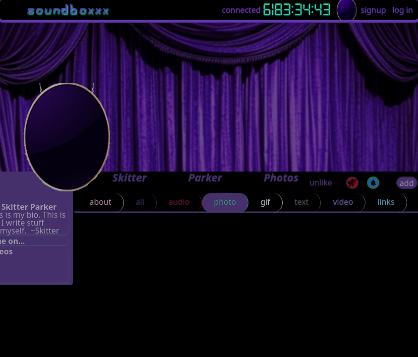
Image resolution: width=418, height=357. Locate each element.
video (343, 201)
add (407, 183)
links (385, 201)
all (140, 201)
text (302, 201)
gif (265, 201)
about (100, 201)
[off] (373, 183)
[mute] (352, 183)
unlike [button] (320, 182)
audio (179, 201)
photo (225, 201)
